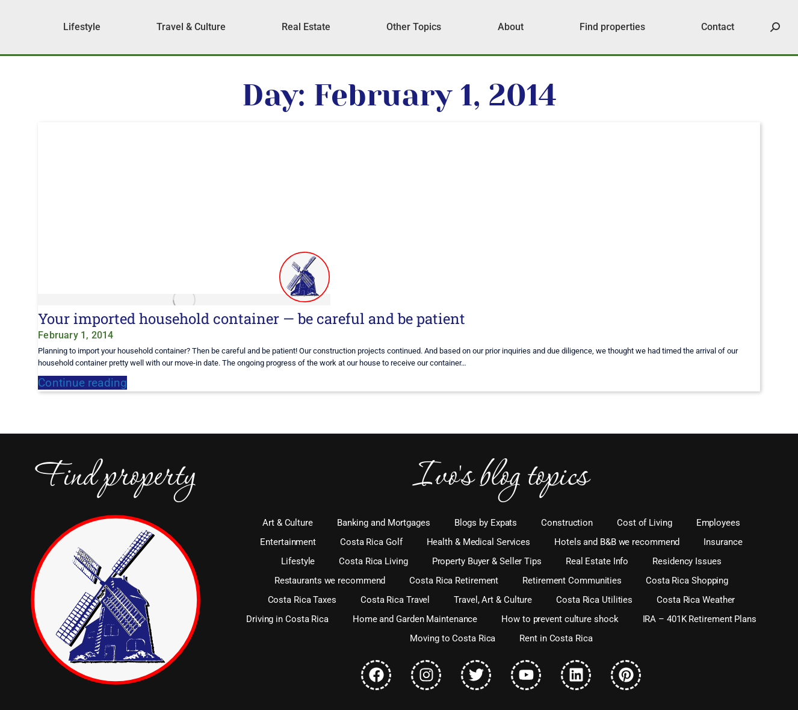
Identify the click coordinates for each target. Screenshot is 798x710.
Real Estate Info (597, 561)
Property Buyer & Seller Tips (487, 561)
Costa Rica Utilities (594, 599)
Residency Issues (686, 561)
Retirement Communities (572, 580)
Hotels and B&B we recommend (616, 542)
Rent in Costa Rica (555, 638)
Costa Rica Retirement (453, 580)
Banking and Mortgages (383, 522)
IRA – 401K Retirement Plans (699, 619)
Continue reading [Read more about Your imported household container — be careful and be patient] (82, 383)
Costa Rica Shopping (687, 580)
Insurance (723, 542)
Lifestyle (298, 561)
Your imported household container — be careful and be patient (251, 318)
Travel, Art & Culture (493, 599)
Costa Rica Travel (395, 599)
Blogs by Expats (486, 522)
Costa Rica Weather (696, 599)
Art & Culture (287, 522)
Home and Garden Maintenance (415, 619)
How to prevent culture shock (559, 619)
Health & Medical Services (479, 542)
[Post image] (184, 299)
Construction (567, 522)
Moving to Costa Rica (452, 638)
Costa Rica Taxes (302, 599)
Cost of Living (644, 522)
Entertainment (288, 542)
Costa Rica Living (373, 561)
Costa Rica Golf (371, 542)
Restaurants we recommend (330, 580)
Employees (718, 522)
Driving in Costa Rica (287, 619)
